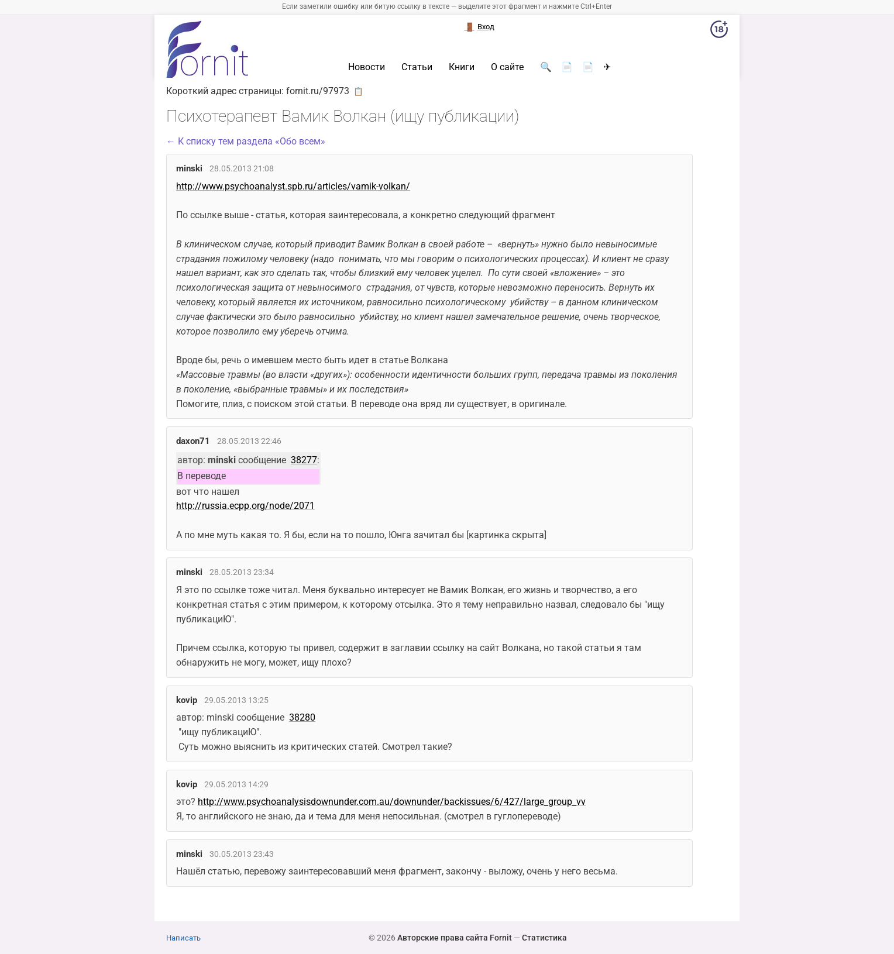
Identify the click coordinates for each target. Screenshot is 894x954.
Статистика (544, 937)
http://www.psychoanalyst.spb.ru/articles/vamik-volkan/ (293, 186)
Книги (461, 67)
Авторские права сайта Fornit (454, 937)
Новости (366, 67)
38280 (302, 717)
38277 (304, 460)
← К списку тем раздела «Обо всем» (245, 141)
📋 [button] (358, 91)
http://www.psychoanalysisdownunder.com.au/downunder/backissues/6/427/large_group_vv (392, 801)
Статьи (416, 67)
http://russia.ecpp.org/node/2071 (245, 505)
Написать (183, 938)
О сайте (507, 67)
